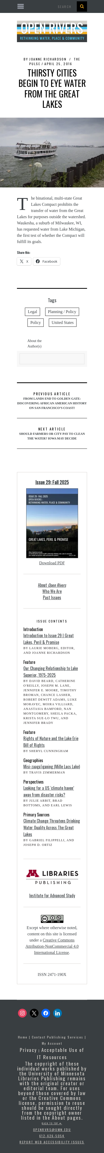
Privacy (28, 1049)
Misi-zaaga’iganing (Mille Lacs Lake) (51, 766)
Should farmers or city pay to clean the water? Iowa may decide (52, 433)
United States (63, 322)
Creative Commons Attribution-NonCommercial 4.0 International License (52, 946)
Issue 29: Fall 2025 (52, 482)
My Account (52, 1043)
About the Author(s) (34, 343)
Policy (35, 322)
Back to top (52, 1123)
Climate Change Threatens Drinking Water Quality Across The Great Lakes (51, 827)
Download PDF (52, 563)
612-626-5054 (52, 1136)
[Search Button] (82, 6)
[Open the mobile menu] (52, 6)
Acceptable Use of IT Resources (60, 1053)
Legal (32, 311)
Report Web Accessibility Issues (52, 1142)
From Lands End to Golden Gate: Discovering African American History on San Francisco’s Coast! (52, 400)
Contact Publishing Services (57, 1037)
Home (23, 1037)
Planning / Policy (62, 311)
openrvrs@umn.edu (52, 1129)
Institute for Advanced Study (52, 895)
